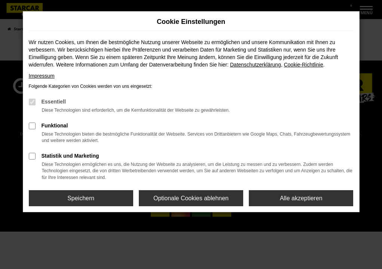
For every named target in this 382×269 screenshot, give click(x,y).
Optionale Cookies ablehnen (191, 198)
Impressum (42, 76)
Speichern (80, 198)
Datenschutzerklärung (255, 65)
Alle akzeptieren (301, 198)
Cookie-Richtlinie (303, 65)
